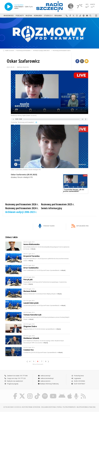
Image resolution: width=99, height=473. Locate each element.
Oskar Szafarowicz (23, 61)
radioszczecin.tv (44, 381)
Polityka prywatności (69, 407)
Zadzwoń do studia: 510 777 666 (16, 376)
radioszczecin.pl (44, 376)
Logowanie (76, 378)
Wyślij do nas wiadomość (87, 15)
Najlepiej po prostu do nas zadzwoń (66, 15)
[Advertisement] (26, 427)
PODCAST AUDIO (46, 226)
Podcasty (20, 16)
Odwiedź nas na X (73, 15)
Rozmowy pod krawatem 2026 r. (22, 204)
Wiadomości (9, 16)
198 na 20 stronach (37, 364)
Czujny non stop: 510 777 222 (15, 378)
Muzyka (29, 16)
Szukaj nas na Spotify (83, 15)
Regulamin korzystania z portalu (51, 407)
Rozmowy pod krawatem (23, 50)
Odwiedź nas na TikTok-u (80, 15)
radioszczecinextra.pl (46, 378)
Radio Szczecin (8, 50)
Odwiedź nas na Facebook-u (70, 15)
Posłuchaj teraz (77, 376)
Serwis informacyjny (51, 208)
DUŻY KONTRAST (78, 384)
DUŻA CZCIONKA (78, 381)
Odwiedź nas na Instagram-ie (77, 15)
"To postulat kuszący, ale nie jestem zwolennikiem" (73, 190)
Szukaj (90, 15)
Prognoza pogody (11, 384)
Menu (96, 15)
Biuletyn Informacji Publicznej (48, 384)
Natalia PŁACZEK (23, 67)
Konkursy (38, 16)
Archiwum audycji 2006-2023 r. (41, 50)
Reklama (58, 16)
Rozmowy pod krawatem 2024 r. (22, 208)
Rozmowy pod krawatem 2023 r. (62, 50)
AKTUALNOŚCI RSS (80, 226)
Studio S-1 (48, 16)
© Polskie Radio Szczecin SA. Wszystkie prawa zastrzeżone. (22, 407)
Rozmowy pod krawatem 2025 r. (57, 204)
